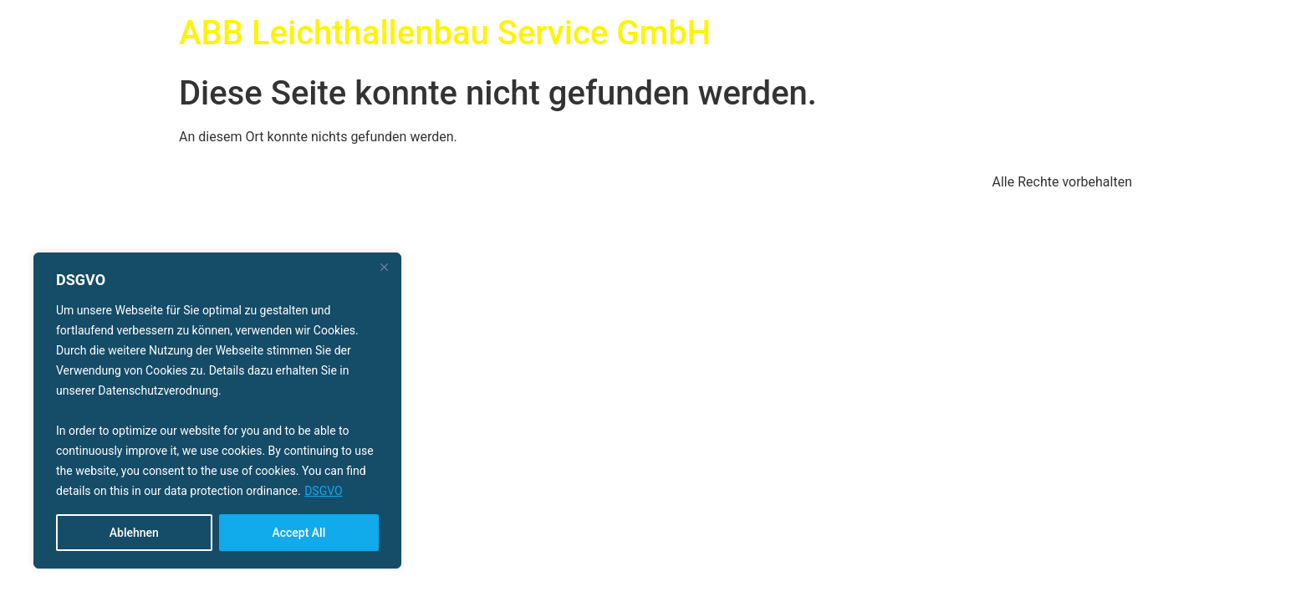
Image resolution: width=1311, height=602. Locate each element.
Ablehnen (134, 532)
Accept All (298, 532)
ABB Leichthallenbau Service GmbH (445, 33)
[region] (217, 411)
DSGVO (323, 490)
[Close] (384, 267)
